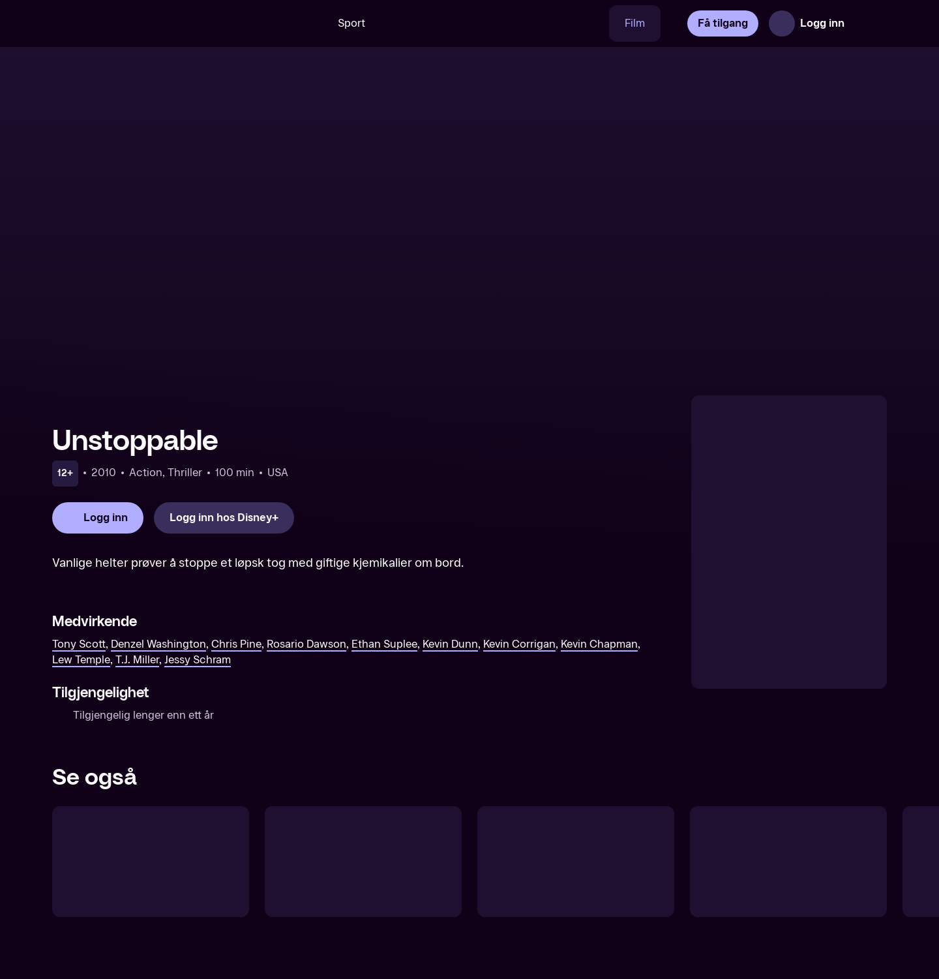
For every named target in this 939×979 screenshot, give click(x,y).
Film (635, 23)
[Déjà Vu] (150, 861)
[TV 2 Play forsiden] (150, 23)
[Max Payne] (575, 861)
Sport (351, 23)
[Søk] (303, 23)
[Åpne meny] (868, 23)
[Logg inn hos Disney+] (224, 518)
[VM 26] (494, 23)
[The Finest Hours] (788, 861)
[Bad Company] (363, 861)
